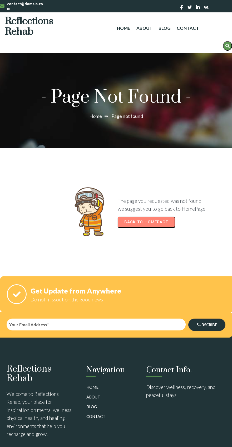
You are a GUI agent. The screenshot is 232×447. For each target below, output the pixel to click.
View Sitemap (36, 438)
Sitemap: (12, 438)
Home (95, 107)
